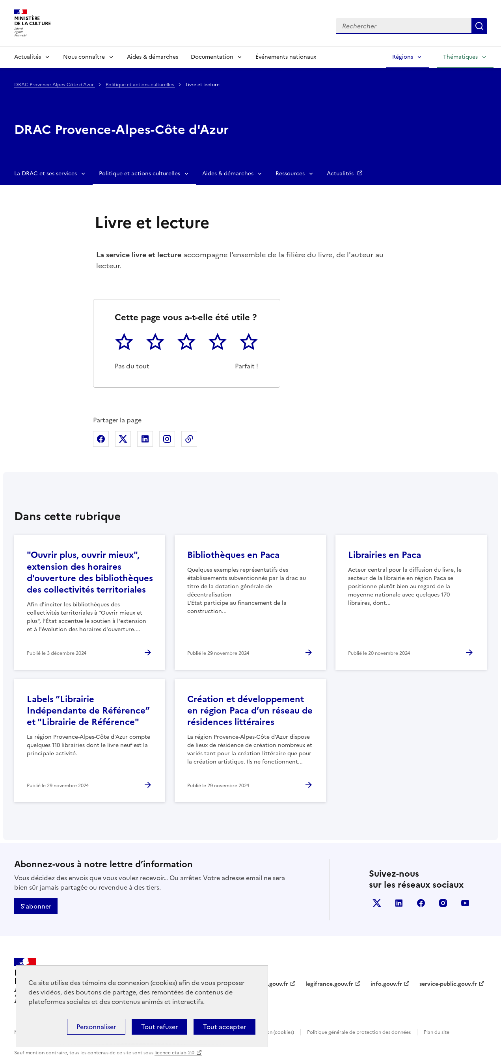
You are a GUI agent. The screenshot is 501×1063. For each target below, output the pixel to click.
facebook (421, 903)
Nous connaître (84, 57)
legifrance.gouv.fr (329, 984)
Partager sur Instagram (167, 439)
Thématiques (460, 57)
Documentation (212, 57)
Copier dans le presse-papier (189, 439)
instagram (443, 903)
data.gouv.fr (271, 984)
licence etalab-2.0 (174, 1052)
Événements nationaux (285, 57)
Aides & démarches (152, 57)
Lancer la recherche (479, 26)
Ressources (290, 173)
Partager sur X (123, 439)
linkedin (399, 903)
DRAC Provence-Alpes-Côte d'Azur (54, 84)
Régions (402, 57)
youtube (465, 903)
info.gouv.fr (386, 984)
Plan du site (436, 1032)
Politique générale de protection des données (359, 1032)
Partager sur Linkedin (145, 439)
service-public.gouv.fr (448, 984)
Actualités (27, 57)
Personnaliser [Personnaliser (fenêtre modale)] (96, 1026)
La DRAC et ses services (45, 173)
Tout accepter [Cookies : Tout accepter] (224, 1026)
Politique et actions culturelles (140, 84)
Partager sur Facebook (101, 439)
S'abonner (35, 906)
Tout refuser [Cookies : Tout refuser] (159, 1026)
